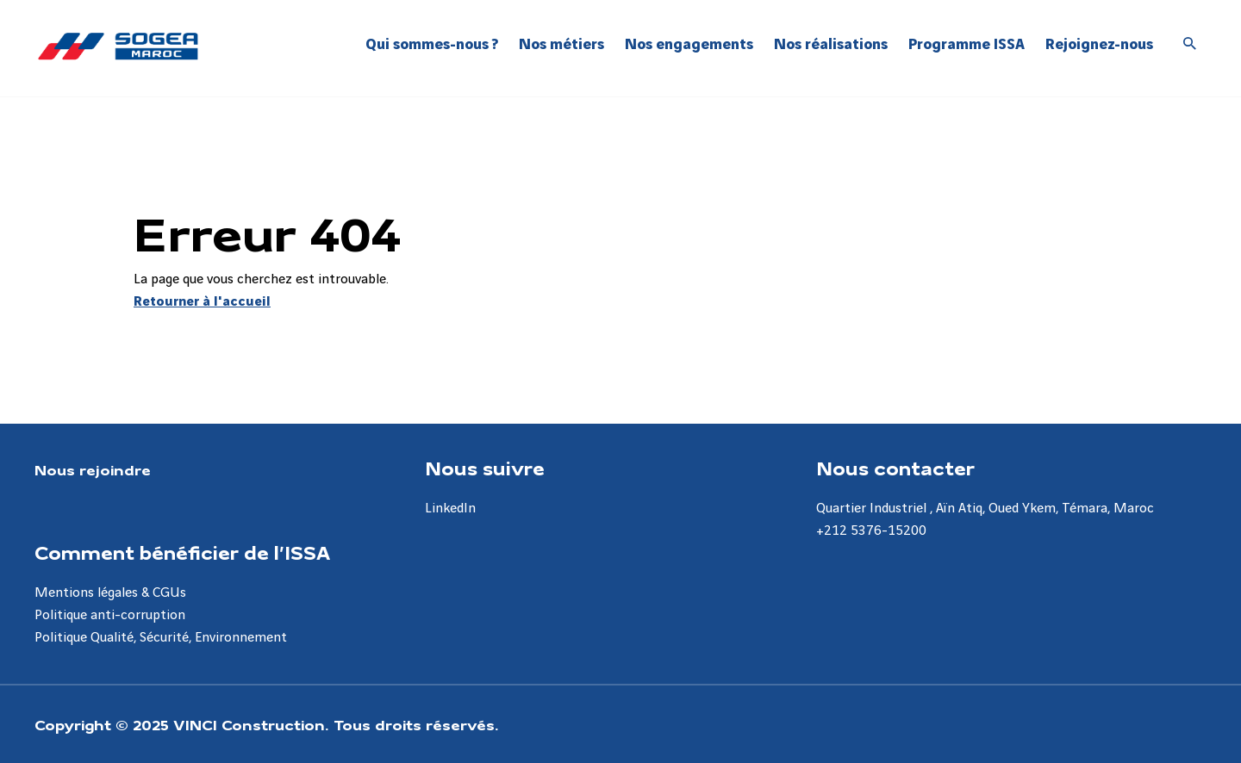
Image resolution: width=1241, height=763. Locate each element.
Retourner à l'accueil (202, 302)
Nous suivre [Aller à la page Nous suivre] (485, 467)
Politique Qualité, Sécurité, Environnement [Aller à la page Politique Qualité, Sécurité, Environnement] (160, 637)
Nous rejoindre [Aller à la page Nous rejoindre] (92, 469)
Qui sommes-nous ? (431, 44)
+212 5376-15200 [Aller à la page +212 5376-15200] (871, 531)
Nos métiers (561, 44)
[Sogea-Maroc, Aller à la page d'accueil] (118, 46)
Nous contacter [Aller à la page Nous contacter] (895, 467)
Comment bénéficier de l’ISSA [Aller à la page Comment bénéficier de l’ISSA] (182, 552)
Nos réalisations (831, 44)
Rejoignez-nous (1099, 44)
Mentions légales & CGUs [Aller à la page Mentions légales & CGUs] (110, 593)
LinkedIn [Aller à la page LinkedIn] (450, 508)
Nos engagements (689, 44)
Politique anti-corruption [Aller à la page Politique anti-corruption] (109, 615)
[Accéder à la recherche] (1190, 44)
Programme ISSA (966, 44)
